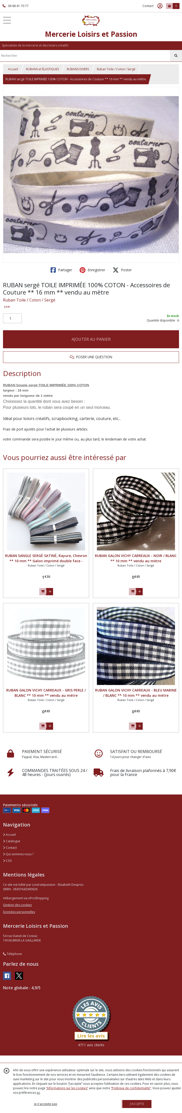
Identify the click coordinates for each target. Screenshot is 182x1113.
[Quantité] (12, 319)
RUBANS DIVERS (78, 69)
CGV (7, 860)
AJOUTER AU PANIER (91, 339)
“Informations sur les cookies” (67, 1088)
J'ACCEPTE (137, 1104)
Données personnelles (19, 912)
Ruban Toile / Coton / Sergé (116, 69)
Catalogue (11, 841)
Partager (61, 270)
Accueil (13, 69)
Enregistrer (92, 270)
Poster (122, 270)
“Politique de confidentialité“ (131, 1088)
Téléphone (12, 954)
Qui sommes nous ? (18, 854)
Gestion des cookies (17, 905)
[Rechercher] (176, 56)
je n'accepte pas (45, 1104)
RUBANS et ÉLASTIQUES (42, 69)
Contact (147, 6)
